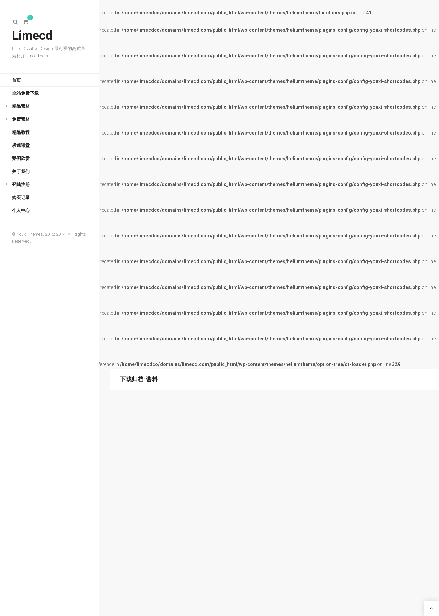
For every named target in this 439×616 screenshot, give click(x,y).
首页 (16, 80)
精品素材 (21, 106)
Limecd (32, 35)
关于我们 (21, 171)
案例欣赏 (21, 158)
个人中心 (21, 210)
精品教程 (21, 132)
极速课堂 (21, 145)
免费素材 (21, 119)
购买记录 (21, 197)
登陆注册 (21, 184)
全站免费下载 (25, 93)
